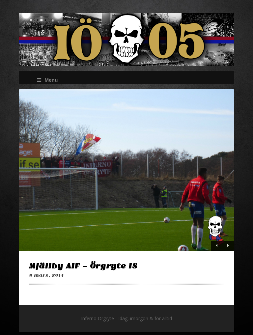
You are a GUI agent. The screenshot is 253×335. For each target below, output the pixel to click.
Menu (47, 80)
